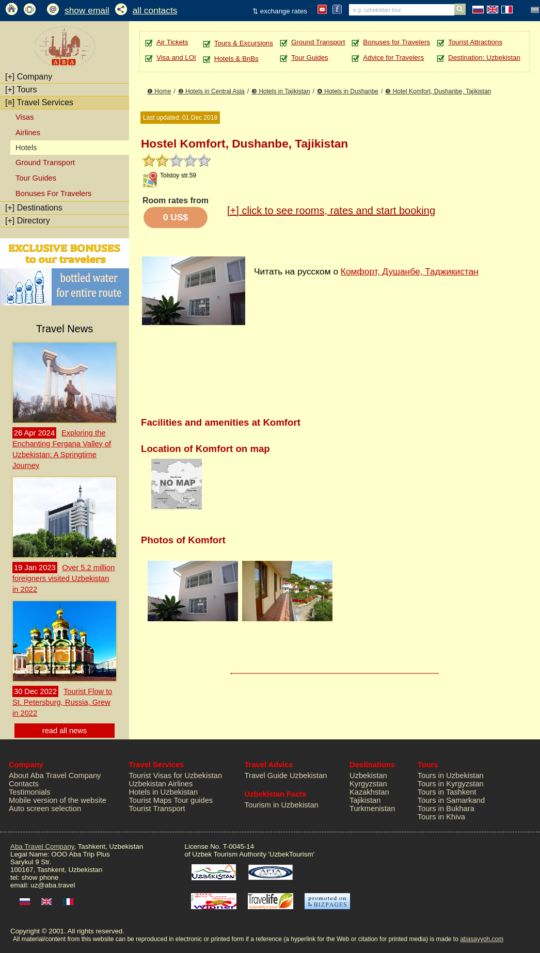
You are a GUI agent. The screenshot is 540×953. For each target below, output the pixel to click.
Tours (21, 89)
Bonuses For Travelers (53, 193)
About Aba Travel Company (55, 775)
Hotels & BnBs (236, 58)
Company (28, 76)
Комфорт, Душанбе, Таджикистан (410, 271)
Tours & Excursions (243, 43)
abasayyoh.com (481, 939)
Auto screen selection (45, 808)
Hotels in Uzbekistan (163, 792)
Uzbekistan (368, 775)
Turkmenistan (372, 808)
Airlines (27, 132)
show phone (39, 877)
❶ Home (159, 91)
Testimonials (30, 792)
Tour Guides (35, 178)
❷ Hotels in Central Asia (211, 91)
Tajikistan (365, 800)
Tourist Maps (150, 800)
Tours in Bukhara (446, 808)
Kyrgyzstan (368, 784)
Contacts (24, 784)
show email (87, 10)
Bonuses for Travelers (396, 42)
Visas (24, 117)
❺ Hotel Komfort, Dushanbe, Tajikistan (438, 91)
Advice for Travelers (393, 57)
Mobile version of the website (57, 800)
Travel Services (39, 102)
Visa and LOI (176, 57)
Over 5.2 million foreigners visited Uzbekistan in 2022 (63, 578)
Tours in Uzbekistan (451, 775)
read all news (64, 730)
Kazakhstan (369, 792)
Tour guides (193, 800)
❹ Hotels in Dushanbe (347, 91)
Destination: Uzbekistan (484, 57)
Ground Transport (45, 162)
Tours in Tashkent (447, 792)
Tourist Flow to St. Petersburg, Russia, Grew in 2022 (62, 702)
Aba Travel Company (42, 846)
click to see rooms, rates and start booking (331, 210)
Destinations (33, 207)
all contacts (155, 10)
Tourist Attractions (475, 42)
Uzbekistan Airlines (161, 784)
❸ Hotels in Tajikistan (280, 91)
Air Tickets (172, 42)
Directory (27, 220)
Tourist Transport (157, 808)
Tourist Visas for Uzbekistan (176, 775)
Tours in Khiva (441, 817)
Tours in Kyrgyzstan (451, 784)
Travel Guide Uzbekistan (286, 775)
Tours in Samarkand (451, 800)
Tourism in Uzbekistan (282, 805)
